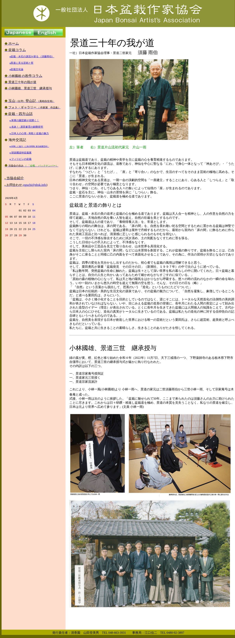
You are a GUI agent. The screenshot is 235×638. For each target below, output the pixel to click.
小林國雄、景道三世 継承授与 (112, 347)
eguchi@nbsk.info (35, 185)
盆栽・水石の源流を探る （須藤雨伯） (32, 56)
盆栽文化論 (16, 69)
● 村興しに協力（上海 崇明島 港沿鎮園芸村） (29, 146)
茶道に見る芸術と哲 (21, 62)
